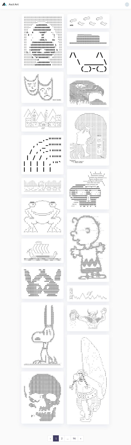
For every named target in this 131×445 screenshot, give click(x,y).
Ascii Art (10, 4)
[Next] (80, 438)
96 (74, 438)
